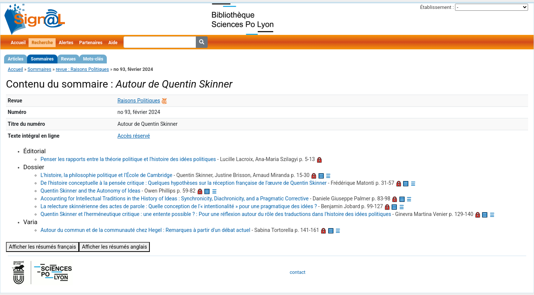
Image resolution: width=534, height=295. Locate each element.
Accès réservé (134, 136)
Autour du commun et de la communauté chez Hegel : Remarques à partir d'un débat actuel (145, 230)
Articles (15, 59)
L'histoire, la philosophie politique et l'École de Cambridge (106, 175)
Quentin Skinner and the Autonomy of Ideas (90, 191)
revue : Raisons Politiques (82, 69)
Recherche (42, 42)
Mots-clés (93, 59)
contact (297, 272)
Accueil (18, 42)
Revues (68, 59)
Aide (112, 42)
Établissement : (437, 7)
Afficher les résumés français (42, 247)
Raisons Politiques (139, 101)
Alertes (66, 42)
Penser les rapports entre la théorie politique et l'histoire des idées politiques (128, 159)
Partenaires (91, 42)
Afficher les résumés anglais (114, 247)
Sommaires (42, 59)
